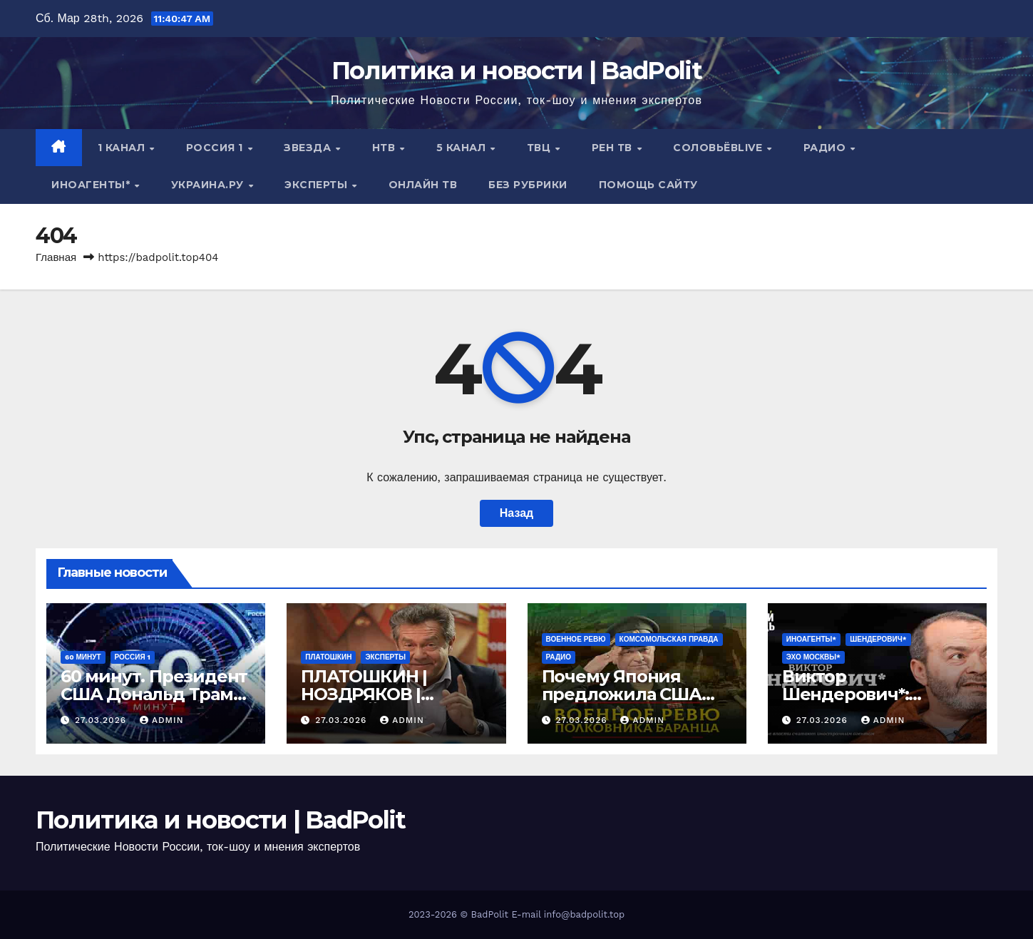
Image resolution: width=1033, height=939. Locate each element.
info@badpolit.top (584, 914)
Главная (56, 257)
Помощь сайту (648, 184)
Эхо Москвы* (813, 657)
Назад (516, 513)
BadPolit (489, 914)
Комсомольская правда (669, 639)
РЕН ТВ (614, 147)
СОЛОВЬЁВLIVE (719, 147)
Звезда (309, 147)
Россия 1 (216, 147)
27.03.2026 (102, 720)
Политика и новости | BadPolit (516, 71)
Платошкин (328, 657)
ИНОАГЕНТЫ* (92, 184)
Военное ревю (576, 639)
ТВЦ (540, 147)
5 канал (462, 147)
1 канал (123, 147)
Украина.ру (209, 184)
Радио (826, 147)
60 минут (83, 657)
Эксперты (317, 184)
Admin (162, 720)
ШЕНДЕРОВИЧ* (878, 639)
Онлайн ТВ (423, 184)
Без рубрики (527, 184)
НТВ (385, 147)
